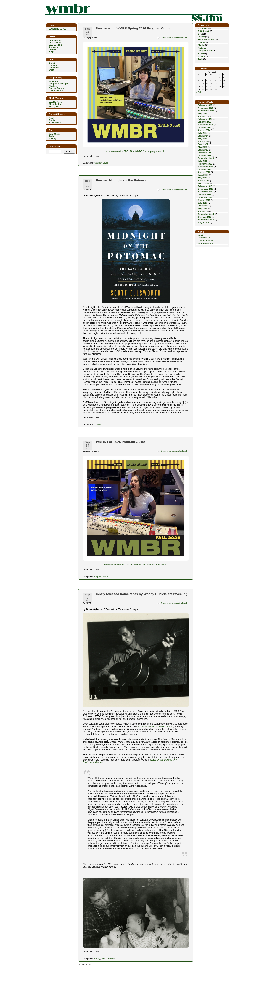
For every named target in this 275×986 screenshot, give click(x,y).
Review (97, 424)
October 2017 (204, 194)
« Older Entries (85, 964)
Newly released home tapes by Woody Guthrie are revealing (142, 594)
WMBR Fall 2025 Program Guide (120, 442)
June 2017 (203, 206)
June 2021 (203, 144)
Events (201, 37)
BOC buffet (203, 31)
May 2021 (202, 147)
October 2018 (204, 169)
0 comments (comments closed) (174, 38)
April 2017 (203, 211)
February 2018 (205, 186)
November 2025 (205, 108)
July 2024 (202, 133)
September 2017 (206, 197)
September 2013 (206, 220)
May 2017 (202, 208)
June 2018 (203, 175)
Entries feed (204, 238)
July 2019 (202, 161)
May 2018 (202, 178)
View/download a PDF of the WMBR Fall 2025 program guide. (135, 564)
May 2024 (202, 139)
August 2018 (204, 172)
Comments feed (206, 240)
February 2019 (205, 164)
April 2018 (203, 180)
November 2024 (205, 125)
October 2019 (204, 155)
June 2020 (203, 150)
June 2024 (203, 136)
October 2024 (204, 127)
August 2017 (204, 200)
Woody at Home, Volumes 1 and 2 (155, 726)
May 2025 (202, 113)
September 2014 (206, 214)
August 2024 (204, 130)
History (97, 958)
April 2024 (203, 141)
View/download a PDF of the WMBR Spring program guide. (136, 151)
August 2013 (204, 222)
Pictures (202, 48)
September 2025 (206, 111)
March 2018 (203, 183)
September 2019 (206, 158)
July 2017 (202, 203)
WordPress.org (205, 243)
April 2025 (203, 116)
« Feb (199, 92)
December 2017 (205, 189)
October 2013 (204, 217)
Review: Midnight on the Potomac (122, 180)
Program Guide (101, 163)
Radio (201, 53)
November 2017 (205, 192)
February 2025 (205, 119)
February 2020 (205, 152)
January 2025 (204, 122)
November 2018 (205, 166)
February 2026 (205, 105)
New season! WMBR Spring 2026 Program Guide (133, 28)
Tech (200, 59)
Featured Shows (206, 39)
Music (104, 958)
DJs (200, 34)
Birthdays (203, 28)
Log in (201, 235)
